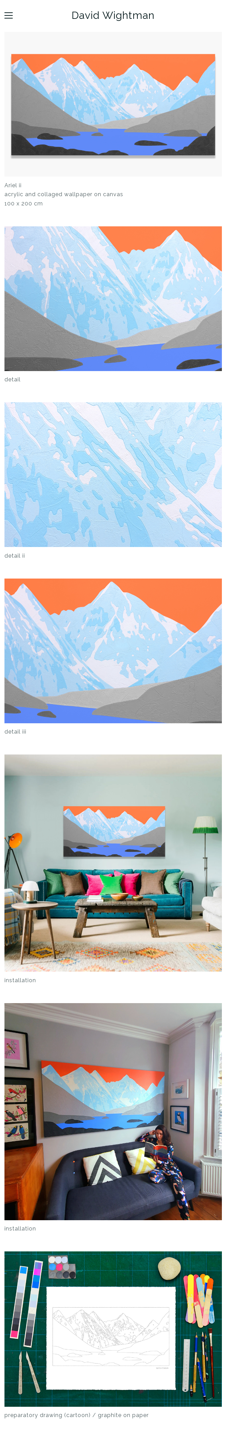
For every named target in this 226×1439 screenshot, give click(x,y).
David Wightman (113, 15)
